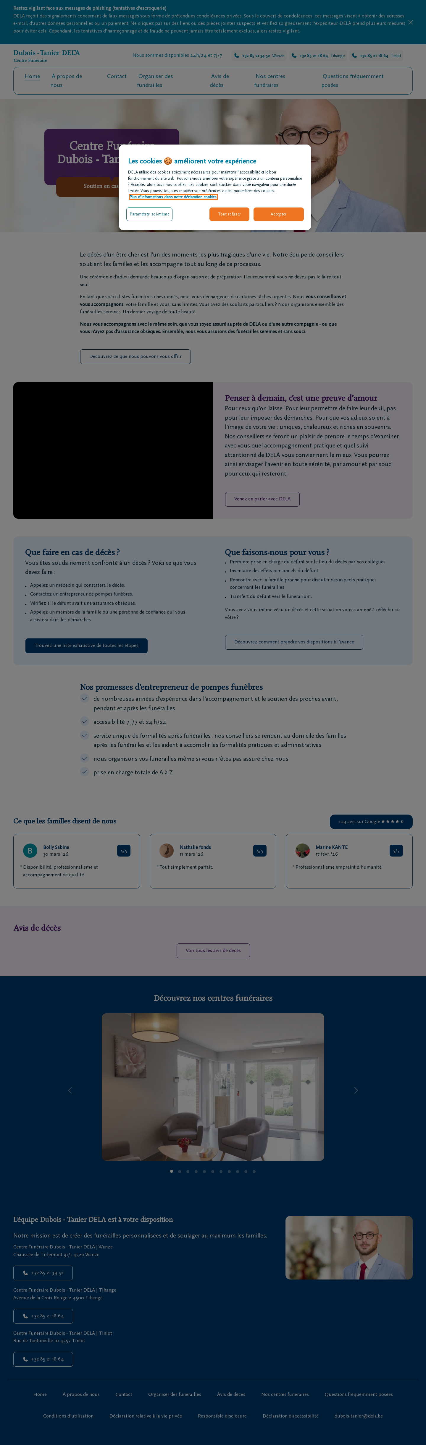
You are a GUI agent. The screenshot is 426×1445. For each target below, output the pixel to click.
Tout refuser (229, 214)
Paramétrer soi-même (149, 214)
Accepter (279, 214)
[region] (215, 187)
